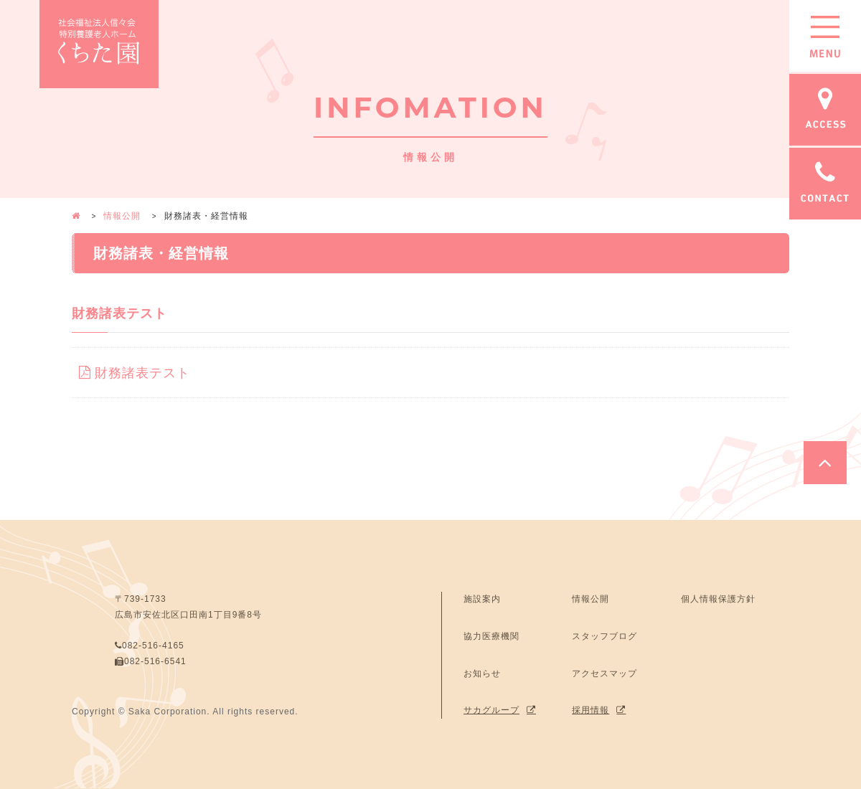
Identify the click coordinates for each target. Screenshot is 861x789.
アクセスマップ (604, 671)
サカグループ (491, 708)
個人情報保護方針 (718, 597)
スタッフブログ (604, 634)
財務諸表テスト (136, 371)
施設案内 (482, 597)
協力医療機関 (491, 634)
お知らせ (482, 671)
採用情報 (590, 708)
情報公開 (122, 216)
